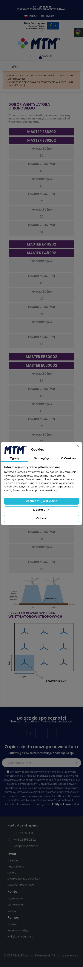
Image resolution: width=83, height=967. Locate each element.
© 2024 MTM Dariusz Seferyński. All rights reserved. (41, 955)
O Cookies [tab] (68, 458)
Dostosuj (41, 509)
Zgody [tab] (14, 458)
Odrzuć (41, 518)
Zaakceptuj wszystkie (41, 501)
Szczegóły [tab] (41, 458)
